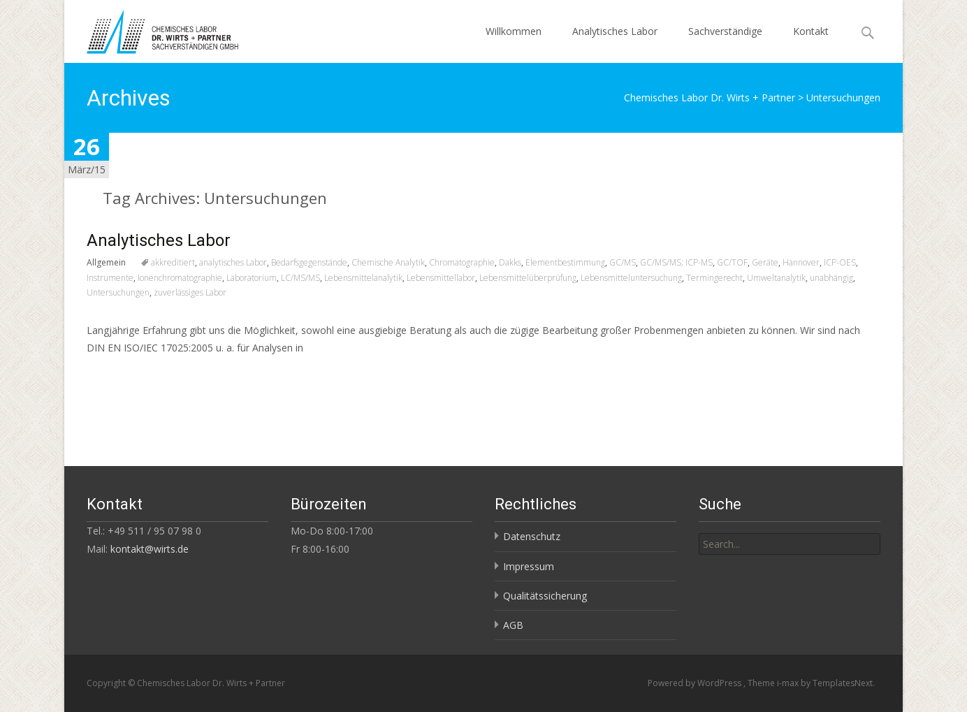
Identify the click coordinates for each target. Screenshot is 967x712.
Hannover (801, 262)
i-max (789, 683)
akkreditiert (173, 262)
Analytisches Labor (614, 31)
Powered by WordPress (695, 683)
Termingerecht (714, 278)
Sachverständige (725, 31)
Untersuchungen (118, 292)
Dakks (510, 262)
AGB (513, 625)
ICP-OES (840, 262)
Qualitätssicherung (545, 595)
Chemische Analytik (388, 262)
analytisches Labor (233, 262)
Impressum (528, 566)
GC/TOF (732, 262)
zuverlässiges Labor (190, 292)
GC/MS (622, 262)
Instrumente (110, 278)
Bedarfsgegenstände (309, 262)
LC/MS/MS (300, 278)
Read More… (118, 373)
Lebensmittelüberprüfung (527, 278)
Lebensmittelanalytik (363, 278)
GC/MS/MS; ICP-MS (676, 262)
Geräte (765, 262)
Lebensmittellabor (441, 278)
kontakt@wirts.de (149, 548)
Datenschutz (531, 536)
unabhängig (831, 278)
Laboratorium (251, 278)
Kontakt (811, 31)
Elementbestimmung (565, 262)
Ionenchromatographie (180, 278)
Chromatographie (462, 262)
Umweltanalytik (776, 278)
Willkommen (513, 31)
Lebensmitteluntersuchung (631, 278)
